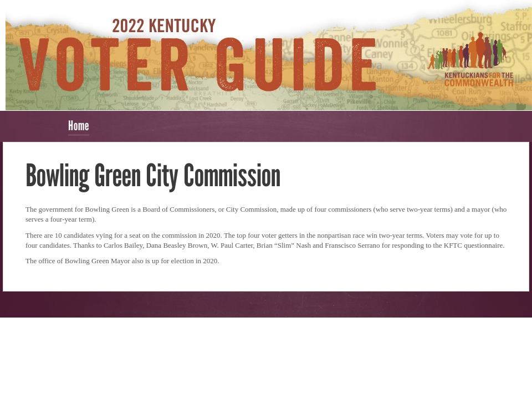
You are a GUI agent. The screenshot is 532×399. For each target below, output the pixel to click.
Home (78, 125)
